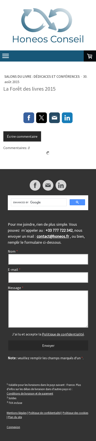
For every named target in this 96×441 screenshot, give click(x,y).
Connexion (13, 427)
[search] (38, 202)
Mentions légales (17, 413)
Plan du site (15, 417)
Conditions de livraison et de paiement (30, 393)
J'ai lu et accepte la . (48, 334)
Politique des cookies (75, 413)
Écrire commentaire (22, 136)
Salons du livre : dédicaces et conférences (42, 76)
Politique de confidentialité (63, 334)
